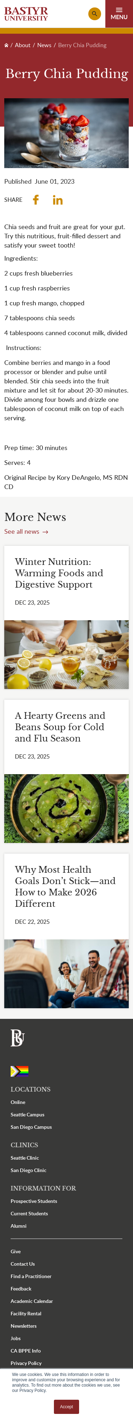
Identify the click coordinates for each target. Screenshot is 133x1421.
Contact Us (23, 1263)
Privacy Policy (26, 1363)
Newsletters (24, 1325)
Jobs (16, 1338)
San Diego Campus (31, 1126)
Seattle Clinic (25, 1157)
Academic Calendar (32, 1301)
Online (18, 1102)
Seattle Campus (27, 1114)
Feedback (21, 1288)
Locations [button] (31, 1089)
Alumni (19, 1225)
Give (16, 1251)
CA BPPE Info (26, 1350)
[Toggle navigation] (119, 14)
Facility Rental (26, 1313)
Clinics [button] (24, 1145)
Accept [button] (66, 1406)
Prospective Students (34, 1201)
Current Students (29, 1213)
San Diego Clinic (28, 1170)
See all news (22, 531)
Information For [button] (43, 1188)
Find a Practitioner (31, 1276)
